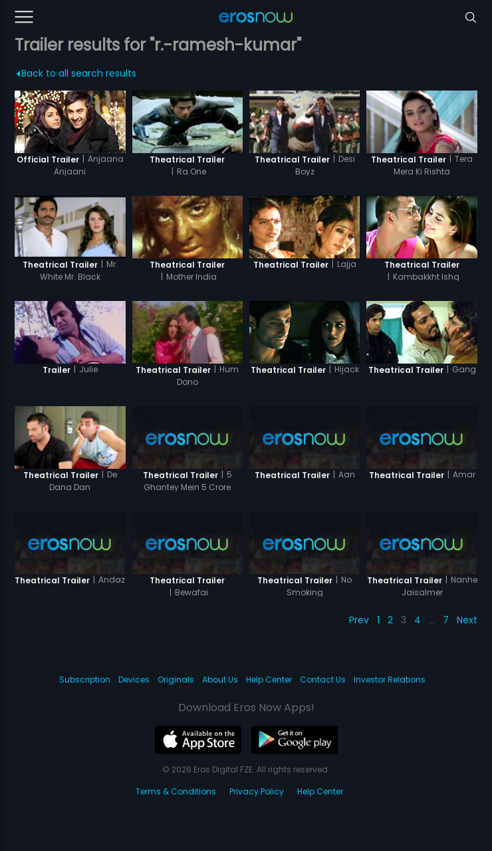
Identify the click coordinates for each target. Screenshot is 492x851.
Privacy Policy (256, 791)
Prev (359, 620)
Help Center (269, 679)
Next (467, 620)
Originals (176, 679)
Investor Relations (390, 679)
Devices (134, 679)
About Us (220, 679)
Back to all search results (77, 73)
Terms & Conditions (176, 791)
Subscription (84, 679)
